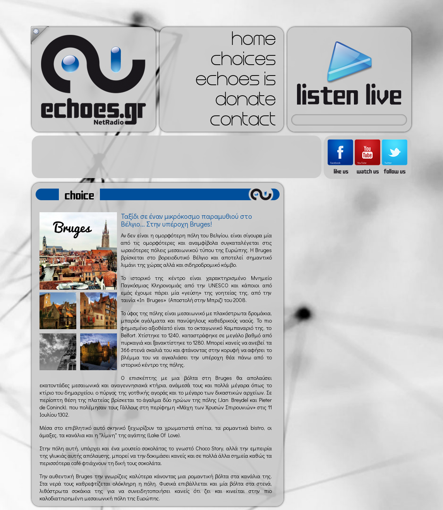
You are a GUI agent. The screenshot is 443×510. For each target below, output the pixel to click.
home (254, 41)
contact (243, 121)
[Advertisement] (177, 156)
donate (245, 101)
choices (243, 61)
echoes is (236, 81)
